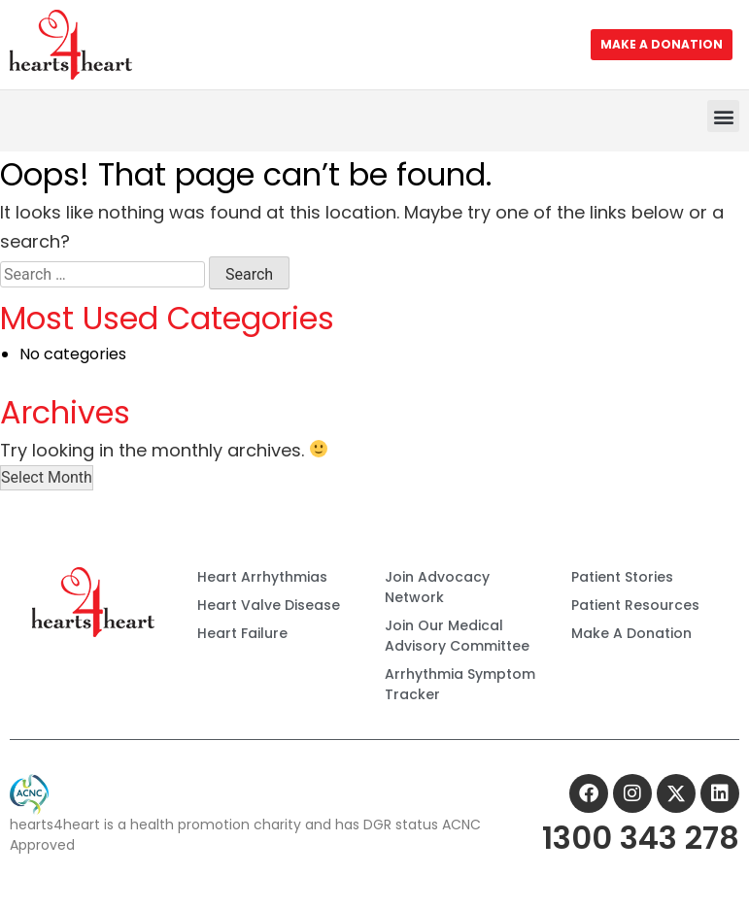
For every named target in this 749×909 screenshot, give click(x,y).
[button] (723, 116)
